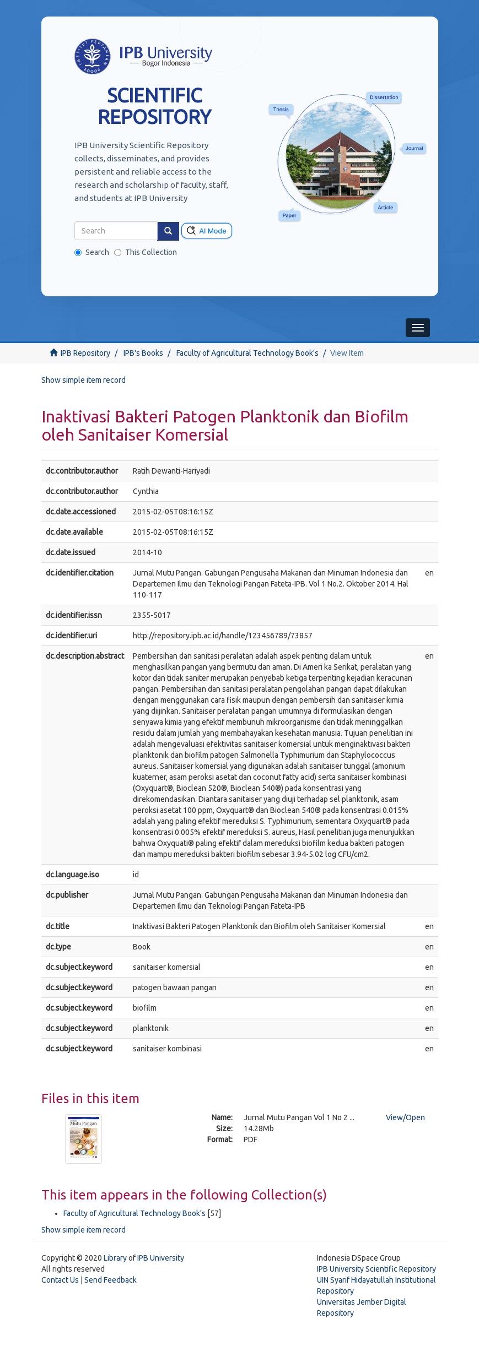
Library (115, 1257)
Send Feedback (110, 1280)
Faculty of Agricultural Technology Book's (247, 353)
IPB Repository (85, 353)
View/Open (405, 1117)
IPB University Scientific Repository (376, 1268)
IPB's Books (143, 353)
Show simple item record (83, 380)
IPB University (160, 1257)
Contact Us (60, 1280)
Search (91, 252)
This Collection (145, 252)
